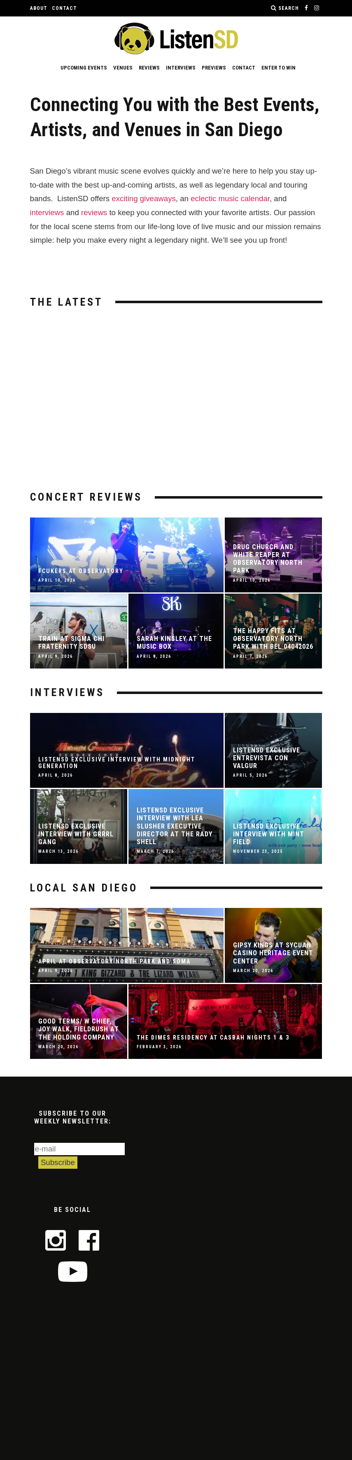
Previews (214, 68)
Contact (64, 8)
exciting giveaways (144, 198)
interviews (47, 212)
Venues (123, 68)
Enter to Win (278, 68)
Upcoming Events (84, 68)
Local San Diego (84, 888)
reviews (94, 212)
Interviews (181, 68)
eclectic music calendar (230, 198)
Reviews (149, 68)
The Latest (66, 302)
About (38, 8)
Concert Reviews (86, 497)
